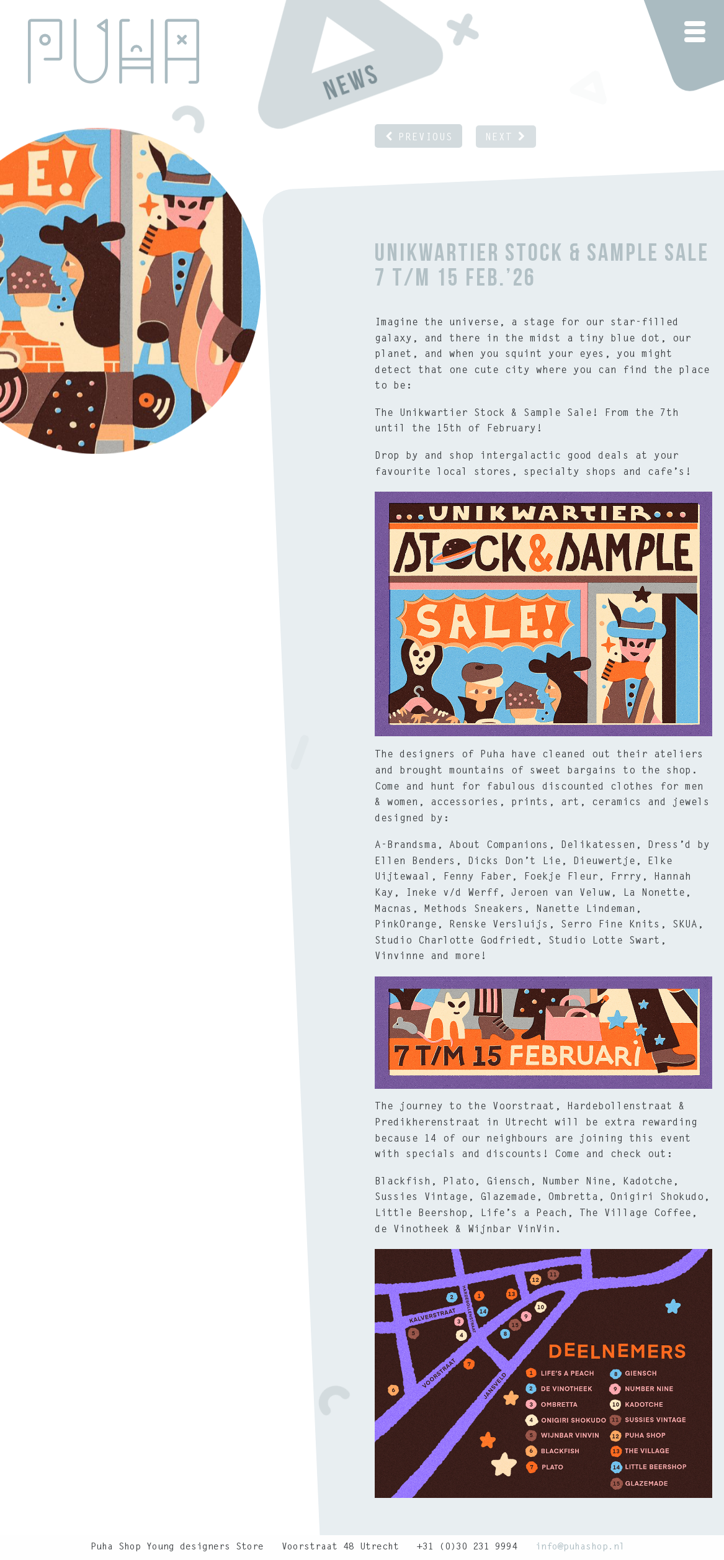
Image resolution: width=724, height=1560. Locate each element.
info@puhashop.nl (580, 1547)
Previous (418, 138)
